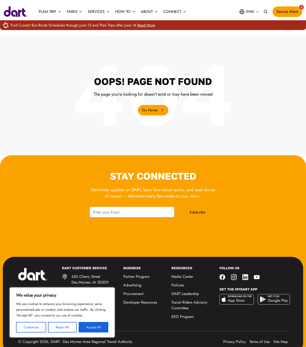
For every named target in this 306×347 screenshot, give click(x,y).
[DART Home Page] (40, 255)
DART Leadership (185, 275)
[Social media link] (222, 258)
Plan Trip (50, 11)
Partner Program (136, 258)
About (149, 11)
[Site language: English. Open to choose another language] (249, 11)
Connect (174, 11)
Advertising (132, 266)
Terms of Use (260, 323)
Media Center (182, 258)
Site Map (280, 323)
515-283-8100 (82, 273)
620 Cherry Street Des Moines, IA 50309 (90, 260)
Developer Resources (140, 283)
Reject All (62, 327)
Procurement (133, 275)
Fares (75, 11)
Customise (31, 327)
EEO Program (182, 298)
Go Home (153, 110)
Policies (177, 266)
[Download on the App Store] (236, 280)
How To (125, 11)
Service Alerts (289, 10)
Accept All (93, 327)
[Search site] (266, 12)
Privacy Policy (234, 323)
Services (99, 11)
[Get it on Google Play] (274, 280)
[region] (62, 312)
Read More (146, 25)
